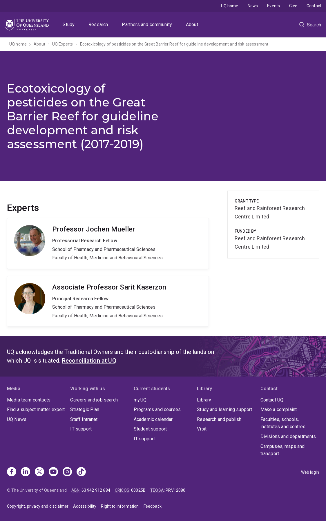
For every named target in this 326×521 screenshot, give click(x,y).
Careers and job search (94, 400)
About (192, 24)
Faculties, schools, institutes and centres (283, 423)
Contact (314, 5)
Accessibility (84, 506)
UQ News (16, 419)
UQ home (229, 5)
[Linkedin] (25, 472)
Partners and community (147, 24)
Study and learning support (224, 409)
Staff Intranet (83, 419)
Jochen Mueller (108, 243)
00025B (138, 490)
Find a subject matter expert (36, 409)
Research (98, 24)
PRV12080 (175, 490)
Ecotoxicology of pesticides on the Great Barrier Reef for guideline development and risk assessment (174, 44)
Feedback (153, 506)
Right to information (120, 506)
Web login (310, 472)
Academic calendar (153, 419)
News (253, 5)
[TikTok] (81, 472)
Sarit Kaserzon (108, 301)
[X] (39, 472)
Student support (150, 429)
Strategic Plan (84, 409)
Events (273, 5)
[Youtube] (53, 472)
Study (69, 24)
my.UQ (140, 400)
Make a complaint (278, 409)
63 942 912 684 (96, 490)
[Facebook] (11, 472)
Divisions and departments (288, 436)
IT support (81, 429)
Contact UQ (272, 400)
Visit (202, 429)
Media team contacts (28, 400)
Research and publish (219, 419)
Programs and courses (157, 409)
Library (204, 400)
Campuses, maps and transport (282, 450)
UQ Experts (62, 44)
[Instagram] (67, 472)
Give (293, 5)
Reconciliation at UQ (89, 360)
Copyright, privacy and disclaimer (37, 506)
